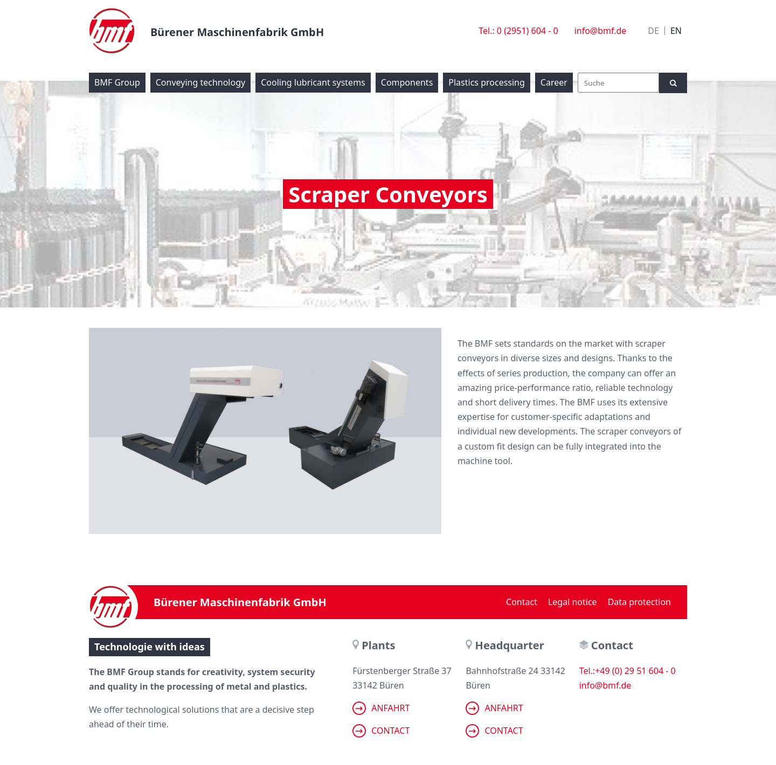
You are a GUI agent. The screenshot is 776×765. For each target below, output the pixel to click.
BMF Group (117, 82)
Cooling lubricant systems (313, 82)
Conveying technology (200, 82)
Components (407, 82)
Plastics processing (486, 82)
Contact (521, 602)
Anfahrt (381, 708)
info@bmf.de (600, 31)
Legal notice (572, 602)
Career (554, 82)
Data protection (639, 602)
